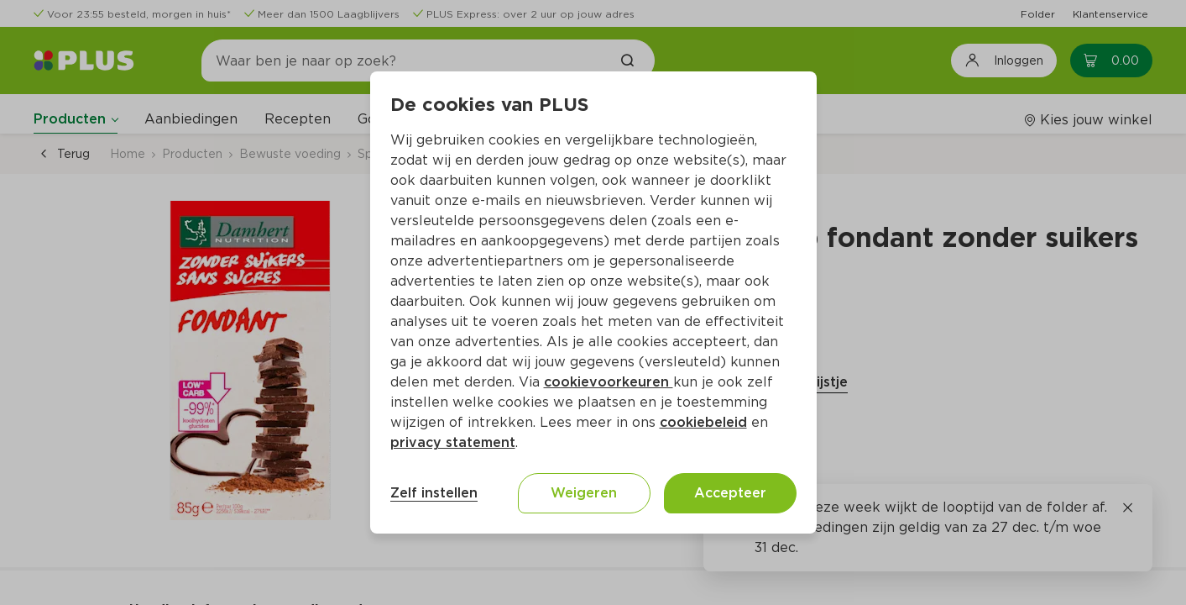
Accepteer (730, 493)
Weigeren (584, 493)
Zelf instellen (434, 493)
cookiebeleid (703, 422)
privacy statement (452, 442)
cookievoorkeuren (608, 382)
